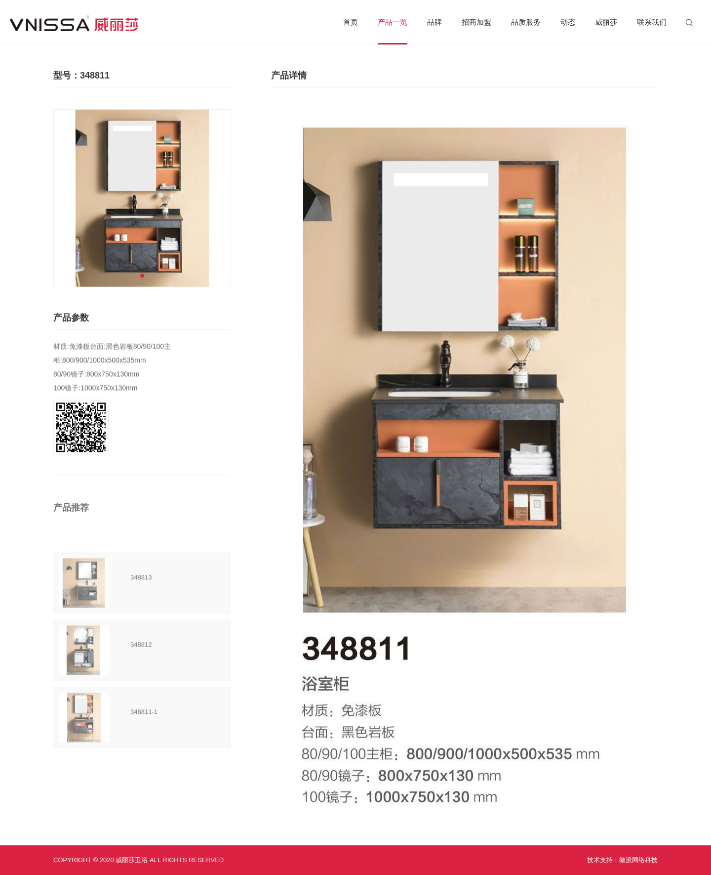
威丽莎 (606, 22)
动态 (567, 22)
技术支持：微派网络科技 (622, 860)
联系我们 (652, 22)
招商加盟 (476, 22)
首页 (350, 22)
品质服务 (526, 22)
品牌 (434, 22)
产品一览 (392, 31)
